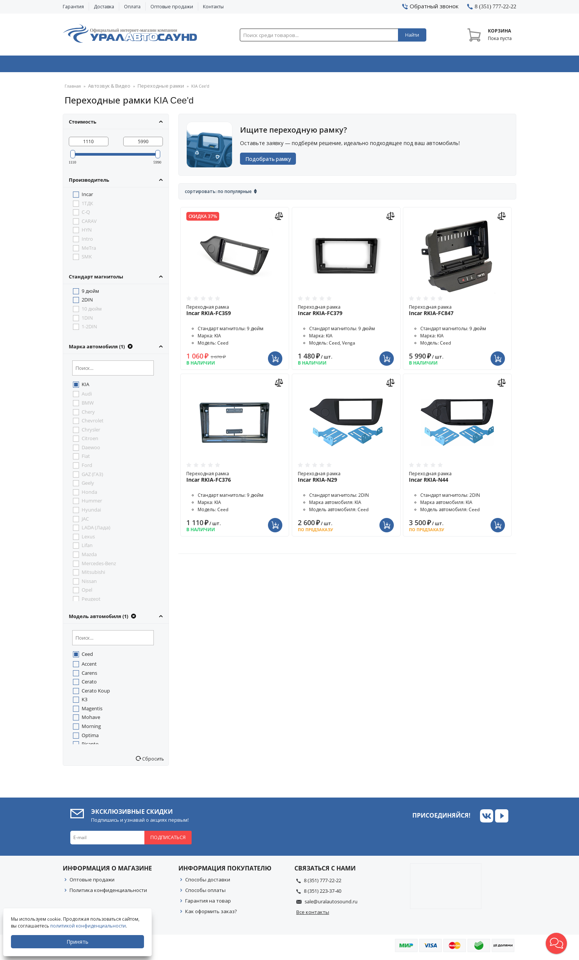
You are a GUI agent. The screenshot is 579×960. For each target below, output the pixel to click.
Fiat (86, 458)
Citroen (90, 440)
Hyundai (91, 512)
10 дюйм (92, 311)
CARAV (89, 223)
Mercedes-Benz (99, 565)
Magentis (92, 710)
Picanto (90, 746)
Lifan (87, 547)
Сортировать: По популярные (218, 193)
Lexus (88, 538)
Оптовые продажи (171, 6)
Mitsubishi (93, 574)
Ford (87, 467)
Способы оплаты (205, 892)
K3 (84, 701)
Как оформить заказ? (211, 913)
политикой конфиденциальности (89, 926)
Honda (89, 494)
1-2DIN (89, 328)
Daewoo (91, 449)
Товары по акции (473, 65)
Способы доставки (207, 881)
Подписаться (168, 839)
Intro (87, 241)
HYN (87, 232)
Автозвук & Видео (107, 65)
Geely (88, 485)
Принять (78, 941)
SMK (87, 258)
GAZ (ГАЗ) (92, 476)
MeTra (89, 250)
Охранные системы (199, 65)
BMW (88, 405)
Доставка (104, 6)
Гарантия (73, 6)
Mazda (89, 556)
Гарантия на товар (208, 903)
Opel (87, 592)
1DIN (87, 320)
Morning (91, 728)
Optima (90, 737)
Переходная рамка (234, 312)
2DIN (87, 301)
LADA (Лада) (96, 529)
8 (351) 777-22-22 (322, 882)
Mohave (91, 719)
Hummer (92, 502)
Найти (412, 35)
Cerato (89, 683)
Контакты (213, 6)
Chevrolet (93, 422)
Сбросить (152, 761)
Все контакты (312, 914)
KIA (85, 386)
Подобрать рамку (271, 161)
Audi (87, 396)
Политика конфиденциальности (108, 892)
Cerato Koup (96, 692)
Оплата (132, 6)
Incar (87, 196)
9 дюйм (90, 293)
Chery (88, 414)
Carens (89, 675)
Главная (73, 88)
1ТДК (87, 205)
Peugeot (91, 601)
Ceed (87, 656)
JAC (85, 521)
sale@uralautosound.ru (331, 903)
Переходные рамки (152, 88)
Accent (89, 666)
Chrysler (91, 431)
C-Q (86, 214)
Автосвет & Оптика (383, 65)
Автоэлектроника (291, 65)
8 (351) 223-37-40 (322, 893)
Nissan (89, 583)
